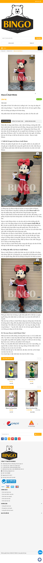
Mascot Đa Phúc (11, 387)
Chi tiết (11, 391)
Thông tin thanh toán (17, 129)
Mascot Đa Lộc (31, 387)
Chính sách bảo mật (6, 508)
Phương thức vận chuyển (7, 516)
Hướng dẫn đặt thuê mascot (7, 518)
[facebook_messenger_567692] (40, 559)
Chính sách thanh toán (6, 500)
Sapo (25, 561)
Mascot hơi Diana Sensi (11, 416)
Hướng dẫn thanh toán (6, 514)
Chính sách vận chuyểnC (7, 504)
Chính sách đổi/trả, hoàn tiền (7, 502)
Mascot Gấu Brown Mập (31, 416)
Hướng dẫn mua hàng (30, 129)
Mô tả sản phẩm (6, 129)
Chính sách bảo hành (6, 506)
